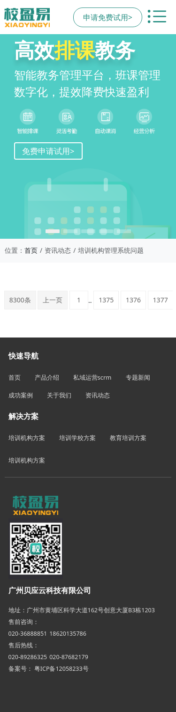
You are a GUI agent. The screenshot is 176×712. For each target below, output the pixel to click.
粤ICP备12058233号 (61, 669)
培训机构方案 (26, 437)
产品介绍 (47, 377)
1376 (133, 299)
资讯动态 (97, 395)
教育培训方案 (128, 437)
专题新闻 (138, 377)
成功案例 (20, 395)
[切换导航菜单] (156, 17)
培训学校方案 (77, 437)
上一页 (52, 299)
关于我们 (59, 395)
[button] (53, 231)
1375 (106, 299)
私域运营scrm (92, 377)
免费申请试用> (48, 151)
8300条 (20, 299)
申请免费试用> (107, 17)
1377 (160, 299)
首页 (31, 250)
